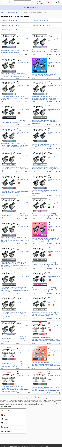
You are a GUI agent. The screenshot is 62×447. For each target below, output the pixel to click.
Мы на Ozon (34, 7)
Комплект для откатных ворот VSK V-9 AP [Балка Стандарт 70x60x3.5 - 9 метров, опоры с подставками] (46, 192)
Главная (2, 12)
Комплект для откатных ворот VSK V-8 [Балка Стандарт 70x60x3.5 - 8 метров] (45, 145)
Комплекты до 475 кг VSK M (54, 326)
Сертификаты (8, 431)
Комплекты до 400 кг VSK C (54, 203)
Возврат (6, 423)
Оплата (6, 419)
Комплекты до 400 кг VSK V (23, 39)
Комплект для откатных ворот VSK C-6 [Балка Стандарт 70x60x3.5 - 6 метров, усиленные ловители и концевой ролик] (45, 239)
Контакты (6, 410)
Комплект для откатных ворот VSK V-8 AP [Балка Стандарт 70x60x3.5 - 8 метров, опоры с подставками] (15, 168)
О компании (7, 406)
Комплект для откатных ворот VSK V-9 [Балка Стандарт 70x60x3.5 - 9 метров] (14, 191)
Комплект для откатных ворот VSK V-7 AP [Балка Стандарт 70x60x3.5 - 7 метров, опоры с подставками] (46, 121)
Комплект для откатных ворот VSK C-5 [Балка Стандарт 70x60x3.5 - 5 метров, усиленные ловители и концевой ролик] (45, 215)
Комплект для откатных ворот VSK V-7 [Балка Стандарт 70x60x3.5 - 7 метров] (14, 121)
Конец (42, 397)
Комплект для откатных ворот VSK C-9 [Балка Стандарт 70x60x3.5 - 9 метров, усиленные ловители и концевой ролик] (45, 314)
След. (38, 397)
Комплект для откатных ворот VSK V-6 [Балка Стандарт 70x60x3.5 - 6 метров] (45, 74)
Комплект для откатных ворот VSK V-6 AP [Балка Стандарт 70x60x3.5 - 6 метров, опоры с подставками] (15, 98)
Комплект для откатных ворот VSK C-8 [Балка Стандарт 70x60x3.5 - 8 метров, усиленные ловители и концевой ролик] (45, 289)
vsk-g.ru (26, 7)
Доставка (6, 415)
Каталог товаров (12, 12)
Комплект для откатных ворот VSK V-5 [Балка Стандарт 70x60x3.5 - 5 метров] (14, 51)
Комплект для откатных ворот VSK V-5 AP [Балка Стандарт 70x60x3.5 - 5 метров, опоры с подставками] (46, 51)
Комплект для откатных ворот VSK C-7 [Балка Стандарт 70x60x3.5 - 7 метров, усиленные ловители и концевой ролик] (45, 264)
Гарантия (6, 427)
